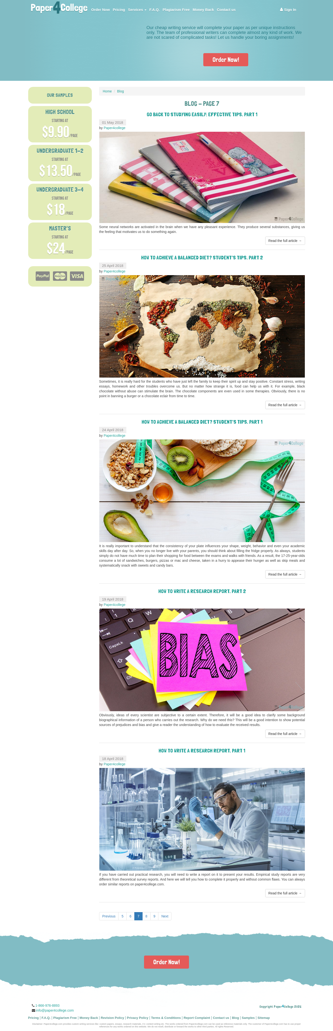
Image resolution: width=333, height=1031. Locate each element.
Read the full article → (285, 241)
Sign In (288, 10)
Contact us (226, 10)
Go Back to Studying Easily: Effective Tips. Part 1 (202, 114)
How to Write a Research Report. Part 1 (202, 750)
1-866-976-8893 (47, 1005)
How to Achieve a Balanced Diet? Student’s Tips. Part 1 (202, 422)
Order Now (100, 10)
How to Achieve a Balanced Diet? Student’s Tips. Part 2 (202, 257)
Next (164, 916)
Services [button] (137, 10)
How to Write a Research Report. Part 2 (202, 591)
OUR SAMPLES (60, 95)
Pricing (119, 10)
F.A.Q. (154, 10)
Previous (108, 916)
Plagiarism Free (176, 10)
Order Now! (226, 59)
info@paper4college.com (55, 1010)
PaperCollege (59, 6)
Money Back (203, 10)
